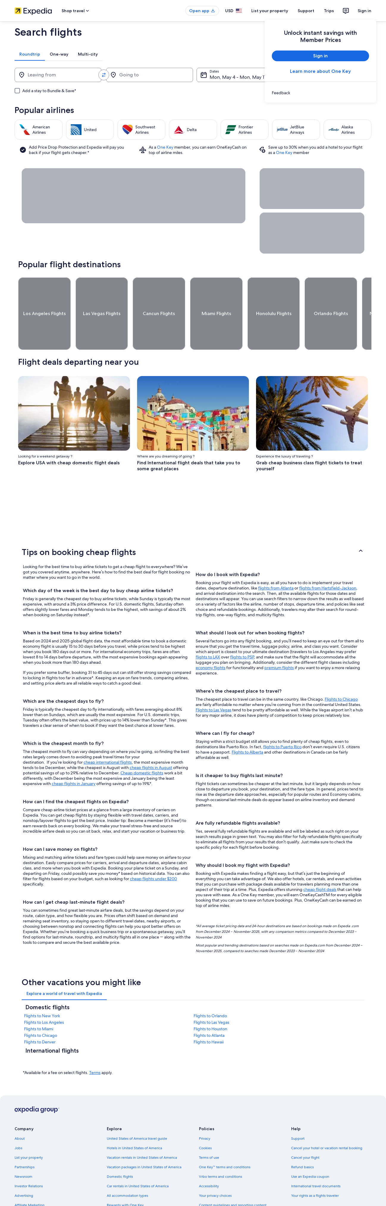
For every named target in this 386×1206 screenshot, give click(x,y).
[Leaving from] (58, 75)
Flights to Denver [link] (40, 1020)
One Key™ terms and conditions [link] (224, 1145)
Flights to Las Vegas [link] (211, 1000)
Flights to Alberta (247, 730)
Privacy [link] (204, 1116)
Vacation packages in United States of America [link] (144, 1145)
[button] (193, 530)
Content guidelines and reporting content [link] (232, 1183)
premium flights (279, 645)
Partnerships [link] (24, 1145)
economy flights (210, 645)
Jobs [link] (18, 1126)
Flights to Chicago (341, 677)
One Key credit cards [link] (124, 1192)
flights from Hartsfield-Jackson (327, 566)
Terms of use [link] (209, 1135)
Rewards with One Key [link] (125, 1183)
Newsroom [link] (23, 1154)
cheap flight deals (319, 867)
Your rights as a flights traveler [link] (315, 1173)
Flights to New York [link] (42, 993)
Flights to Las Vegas (213, 688)
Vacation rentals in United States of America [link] (142, 1135)
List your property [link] (29, 1135)
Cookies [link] (205, 1126)
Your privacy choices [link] (215, 1173)
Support (306, 10)
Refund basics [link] (302, 1145)
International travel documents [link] (316, 1164)
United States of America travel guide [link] (137, 1116)
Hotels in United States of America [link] (134, 1126)
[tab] (30, 54)
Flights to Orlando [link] (210, 993)
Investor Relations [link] (29, 1164)
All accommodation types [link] (127, 1173)
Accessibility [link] (209, 1164)
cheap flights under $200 (153, 856)
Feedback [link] (23, 1192)
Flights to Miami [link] (38, 1007)
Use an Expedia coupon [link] (310, 1154)
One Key (165, 147)
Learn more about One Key (320, 71)
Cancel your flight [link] (305, 1135)
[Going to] (149, 75)
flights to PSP (242, 635)
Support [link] (298, 1116)
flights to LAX (208, 635)
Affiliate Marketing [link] (29, 1183)
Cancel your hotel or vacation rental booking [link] (326, 1126)
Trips (329, 10)
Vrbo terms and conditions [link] (220, 1154)
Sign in (364, 10)
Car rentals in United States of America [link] (138, 1164)
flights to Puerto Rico (282, 724)
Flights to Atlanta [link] (209, 1013)
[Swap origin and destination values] (103, 75)
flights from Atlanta (276, 566)
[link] (320, 93)
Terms (95, 1050)
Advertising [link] (24, 1173)
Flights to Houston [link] (210, 1007)
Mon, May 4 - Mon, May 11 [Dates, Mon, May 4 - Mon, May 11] (238, 77)
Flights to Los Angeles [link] (44, 1000)
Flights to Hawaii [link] (209, 1020)
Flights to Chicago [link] (40, 1013)
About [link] (20, 1116)
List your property (269, 10)
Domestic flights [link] (120, 1154)
